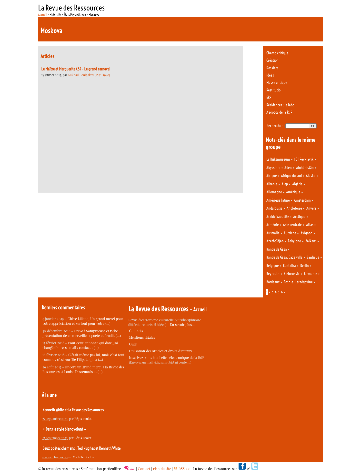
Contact (144, 468)
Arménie (272, 224)
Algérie (297, 184)
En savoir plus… (182, 324)
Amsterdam (302, 200)
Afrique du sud (291, 175)
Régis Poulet (82, 418)
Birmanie (310, 273)
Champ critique (277, 53)
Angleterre (294, 208)
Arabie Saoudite (277, 216)
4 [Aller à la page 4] (276, 292)
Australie (273, 233)
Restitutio (273, 90)
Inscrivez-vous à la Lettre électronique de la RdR (166, 357)
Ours (133, 344)
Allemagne (274, 192)
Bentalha (289, 265)
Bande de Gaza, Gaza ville (284, 257)
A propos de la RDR (279, 112)
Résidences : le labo (280, 105)
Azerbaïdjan (275, 241)
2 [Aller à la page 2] (269, 292)
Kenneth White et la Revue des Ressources (73, 409)
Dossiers (272, 68)
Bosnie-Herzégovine (298, 282)
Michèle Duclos (83, 457)
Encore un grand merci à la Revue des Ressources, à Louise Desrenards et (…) (83, 369)
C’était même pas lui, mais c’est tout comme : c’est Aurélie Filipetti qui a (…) (83, 357)
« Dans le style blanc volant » (64, 429)
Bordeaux (273, 282)
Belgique (272, 265)
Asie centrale (292, 224)
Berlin (304, 265)
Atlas (310, 224)
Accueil (42, 14)
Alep (284, 184)
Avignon (306, 233)
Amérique (293, 192)
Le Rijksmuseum (278, 159)
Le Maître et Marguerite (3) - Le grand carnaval (75, 69)
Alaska (310, 175)
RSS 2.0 (182, 468)
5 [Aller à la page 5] (279, 292)
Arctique (299, 216)
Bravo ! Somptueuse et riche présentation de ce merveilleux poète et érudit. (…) (81, 333)
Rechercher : (275, 125)
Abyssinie (273, 167)
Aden (288, 167)
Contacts (136, 330)
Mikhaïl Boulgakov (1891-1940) (89, 75)
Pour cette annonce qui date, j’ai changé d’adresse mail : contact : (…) (80, 345)
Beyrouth (273, 273)
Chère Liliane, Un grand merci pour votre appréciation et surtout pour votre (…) (82, 321)
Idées (270, 75)
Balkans (311, 241)
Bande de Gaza (276, 249)
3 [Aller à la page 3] (272, 292)
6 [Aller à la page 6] (282, 292)
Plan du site (162, 468)
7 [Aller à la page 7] (284, 292)
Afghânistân (305, 167)
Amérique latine (278, 200)
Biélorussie (292, 273)
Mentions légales (142, 337)
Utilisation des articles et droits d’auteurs (160, 351)
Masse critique (276, 82)
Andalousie (274, 208)
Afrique (271, 175)
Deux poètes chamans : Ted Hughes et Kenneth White (81, 448)
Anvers (311, 208)
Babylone (294, 241)
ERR (268, 97)
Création (272, 60)
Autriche (290, 233)
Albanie (271, 184)
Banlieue (313, 257)
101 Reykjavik (303, 159)
